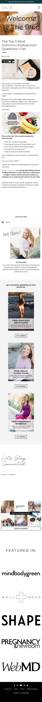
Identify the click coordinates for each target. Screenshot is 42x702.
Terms (16, 689)
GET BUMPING (21, 437)
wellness (4, 52)
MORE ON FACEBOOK (21, 528)
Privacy (22, 689)
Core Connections (10, 170)
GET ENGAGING (21, 386)
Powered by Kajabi (21, 699)
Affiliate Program (32, 689)
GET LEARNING (21, 336)
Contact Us (8, 689)
